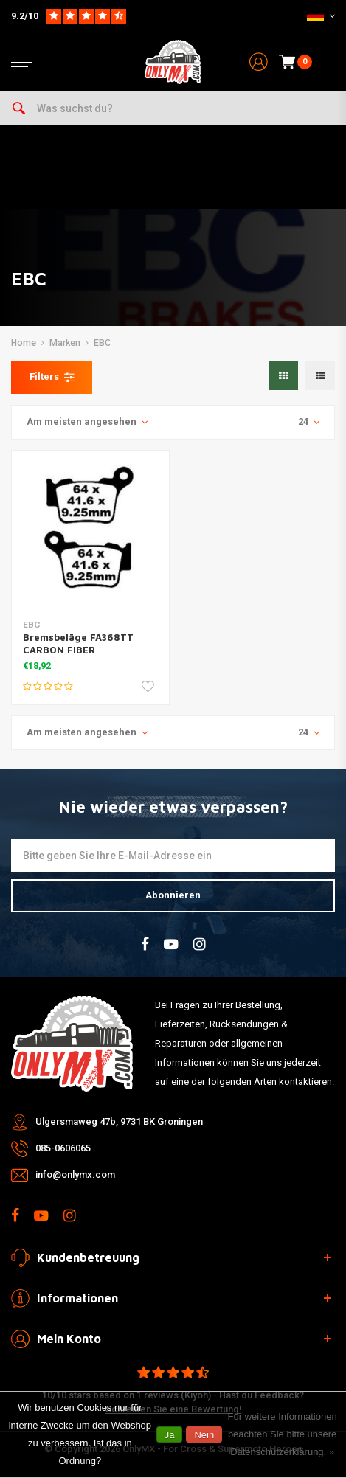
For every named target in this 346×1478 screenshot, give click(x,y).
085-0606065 (63, 1147)
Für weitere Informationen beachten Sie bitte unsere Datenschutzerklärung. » (282, 1434)
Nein (204, 1434)
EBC (102, 343)
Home (23, 343)
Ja (170, 1434)
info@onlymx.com (75, 1174)
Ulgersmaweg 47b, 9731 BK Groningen (119, 1121)
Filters (52, 377)
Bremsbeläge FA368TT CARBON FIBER (78, 643)
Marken (64, 343)
